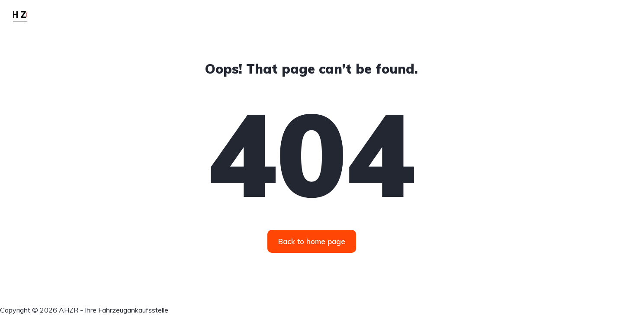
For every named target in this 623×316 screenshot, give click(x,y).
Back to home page (311, 241)
